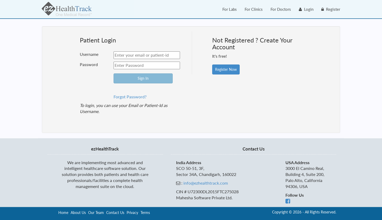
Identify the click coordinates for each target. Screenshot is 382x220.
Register (330, 9)
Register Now (226, 69)
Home (63, 212)
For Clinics (254, 9)
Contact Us (115, 212)
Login (306, 9)
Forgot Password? (130, 96)
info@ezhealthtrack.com (205, 183)
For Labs (229, 9)
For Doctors (281, 9)
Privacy (132, 212)
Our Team (96, 212)
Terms (145, 212)
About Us (78, 212)
